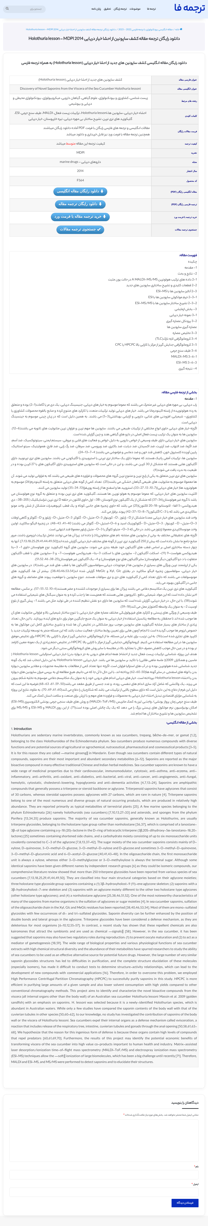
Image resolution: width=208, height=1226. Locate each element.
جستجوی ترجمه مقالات (80, 229)
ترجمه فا (151, 9)
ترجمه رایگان (120, 9)
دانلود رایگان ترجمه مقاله (80, 204)
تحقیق (107, 9)
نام (196, 1167)
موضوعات (135, 9)
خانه (178, 30)
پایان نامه (96, 9)
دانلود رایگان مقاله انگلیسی (80, 191)
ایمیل (195, 1184)
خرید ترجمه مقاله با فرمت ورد (80, 216)
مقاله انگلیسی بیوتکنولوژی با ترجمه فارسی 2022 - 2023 (145, 30)
